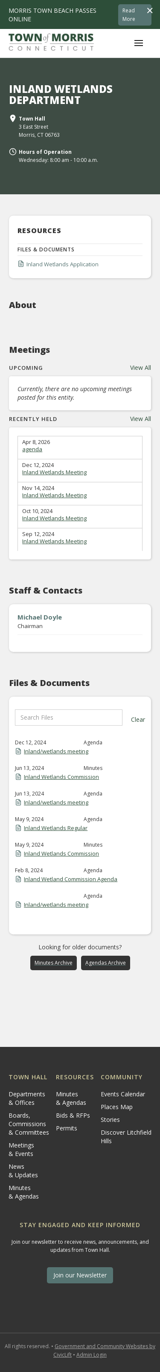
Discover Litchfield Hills (126, 1136)
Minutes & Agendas (24, 1192)
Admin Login (91, 1354)
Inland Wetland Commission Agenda (70, 879)
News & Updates (23, 1170)
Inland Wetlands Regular (55, 828)
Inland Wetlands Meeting (54, 472)
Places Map (117, 1107)
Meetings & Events (21, 1149)
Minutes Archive (54, 962)
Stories (110, 1119)
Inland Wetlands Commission (61, 777)
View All (140, 367)
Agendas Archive (105, 962)
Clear (138, 719)
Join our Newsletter (80, 1275)
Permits (66, 1128)
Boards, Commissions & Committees (29, 1123)
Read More (128, 15)
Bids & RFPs (73, 1115)
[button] (138, 43)
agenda (32, 449)
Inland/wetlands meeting (56, 751)
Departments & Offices (27, 1098)
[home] (51, 43)
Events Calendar (123, 1094)
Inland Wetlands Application (62, 264)
